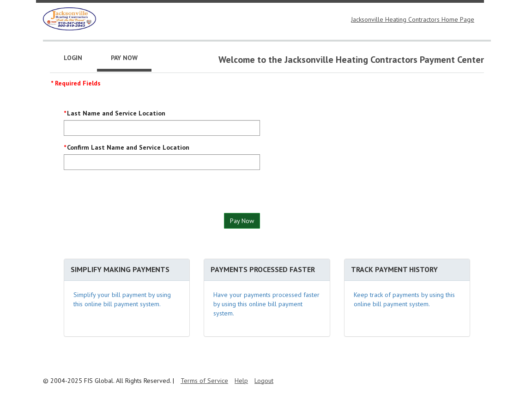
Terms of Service (204, 380)
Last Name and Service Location (116, 113)
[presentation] (134, 195)
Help (241, 380)
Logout (263, 380)
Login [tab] (73, 58)
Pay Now (242, 221)
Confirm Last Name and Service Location (128, 147)
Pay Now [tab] (124, 58)
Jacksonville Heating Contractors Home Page (412, 19)
